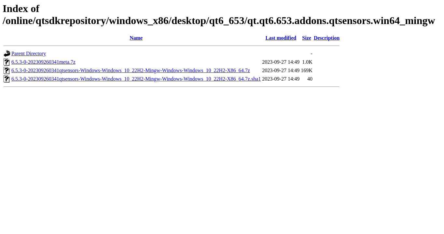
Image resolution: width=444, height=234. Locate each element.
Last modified (280, 38)
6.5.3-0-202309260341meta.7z (43, 62)
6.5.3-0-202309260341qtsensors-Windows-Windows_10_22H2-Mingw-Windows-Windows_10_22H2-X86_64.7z (130, 70)
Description (327, 38)
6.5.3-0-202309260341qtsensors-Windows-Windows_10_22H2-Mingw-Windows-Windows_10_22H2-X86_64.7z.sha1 (136, 79)
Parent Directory (28, 53)
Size (306, 38)
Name (136, 38)
